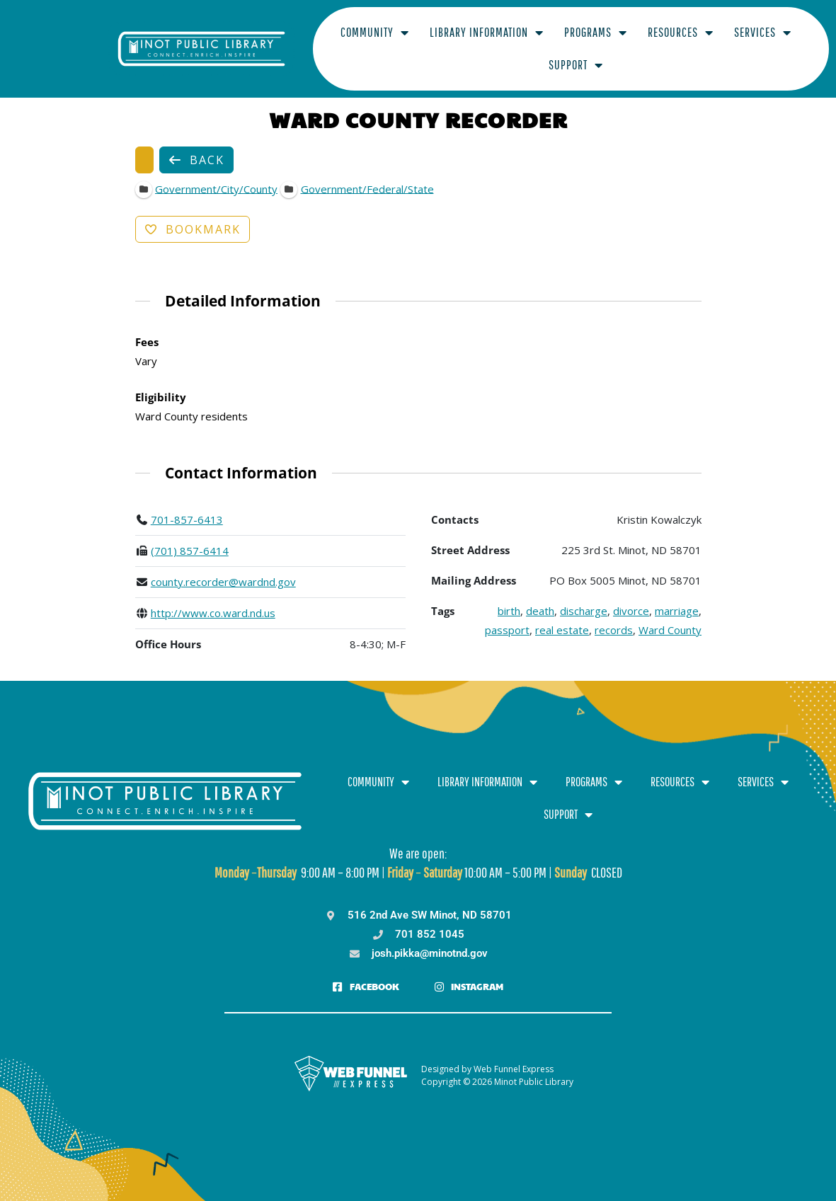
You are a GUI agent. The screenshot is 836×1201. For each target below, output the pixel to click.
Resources (618, 41)
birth (509, 597)
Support (777, 41)
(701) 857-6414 (189, 537)
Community (312, 41)
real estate (562, 616)
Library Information (424, 41)
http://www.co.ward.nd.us (212, 599)
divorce (631, 597)
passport (507, 616)
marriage (677, 597)
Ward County (670, 616)
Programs (533, 41)
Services (700, 41)
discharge (583, 597)
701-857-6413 (186, 506)
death (540, 597)
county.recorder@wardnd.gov (222, 568)
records (614, 616)
